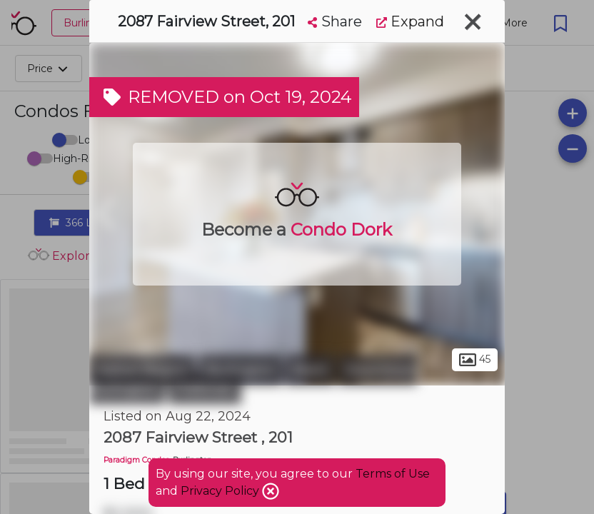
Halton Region (142, 370)
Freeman (205, 389)
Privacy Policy (221, 491)
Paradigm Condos (136, 460)
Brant (310, 370)
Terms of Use (393, 473)
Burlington (240, 370)
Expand (410, 21)
